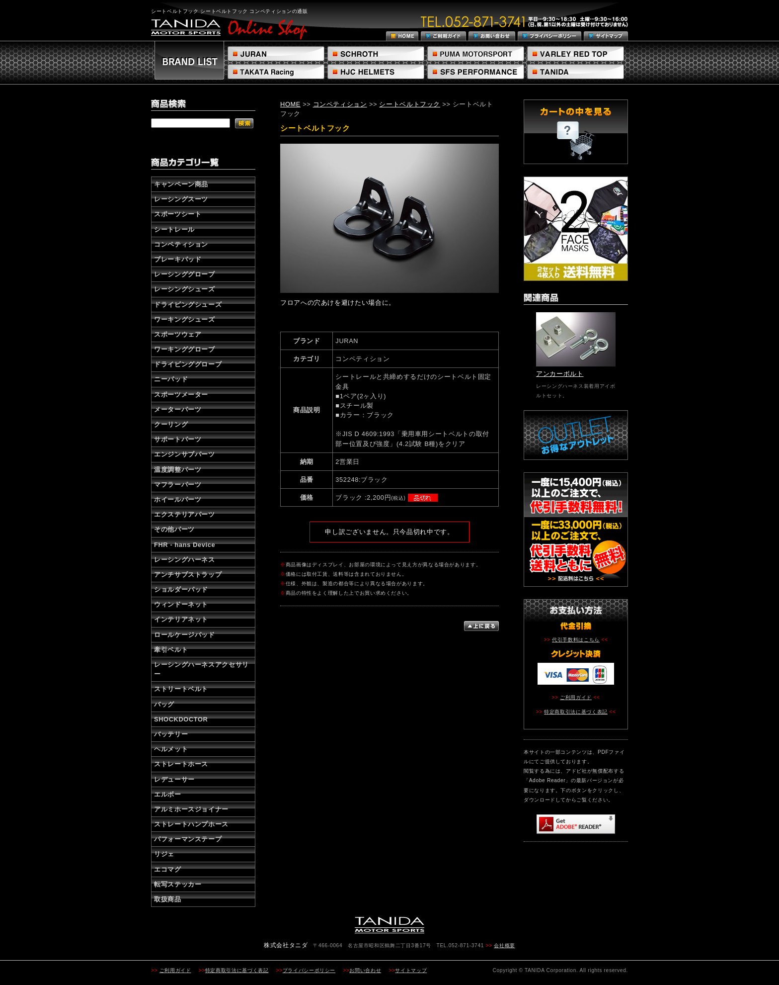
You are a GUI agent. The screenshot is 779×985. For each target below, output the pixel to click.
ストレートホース (181, 764)
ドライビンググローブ (188, 364)
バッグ (164, 704)
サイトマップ (411, 970)
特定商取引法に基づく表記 (576, 712)
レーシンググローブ (184, 274)
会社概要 (504, 945)
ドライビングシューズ (188, 304)
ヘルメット (171, 749)
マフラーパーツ (177, 484)
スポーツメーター (181, 394)
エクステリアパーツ (184, 514)
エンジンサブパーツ (184, 454)
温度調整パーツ (177, 469)
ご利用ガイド (576, 697)
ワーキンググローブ (184, 349)
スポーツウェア (177, 334)
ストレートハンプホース (191, 824)
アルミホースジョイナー (191, 809)
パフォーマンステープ (188, 839)
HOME (290, 104)
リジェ (164, 854)
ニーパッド (171, 379)
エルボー (167, 794)
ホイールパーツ (177, 499)
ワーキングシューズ (184, 319)
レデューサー (174, 779)
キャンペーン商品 (181, 184)
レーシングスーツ (181, 199)
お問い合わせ (365, 970)
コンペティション (181, 244)
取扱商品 (167, 899)
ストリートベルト (181, 689)
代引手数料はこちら (576, 639)
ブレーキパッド (177, 259)
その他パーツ (174, 529)
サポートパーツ (177, 439)
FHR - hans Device (184, 544)
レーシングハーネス (184, 559)
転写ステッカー (177, 884)
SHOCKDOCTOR (181, 719)
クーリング (171, 424)
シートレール (174, 229)
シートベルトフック (409, 104)
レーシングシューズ (184, 289)
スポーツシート (177, 214)
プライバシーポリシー (309, 970)
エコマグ (167, 869)
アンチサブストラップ (188, 574)
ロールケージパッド (184, 634)
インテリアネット (181, 619)
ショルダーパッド (181, 589)
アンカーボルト (559, 373)
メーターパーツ (177, 409)
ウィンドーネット (181, 604)
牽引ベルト (171, 649)
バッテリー (171, 734)
